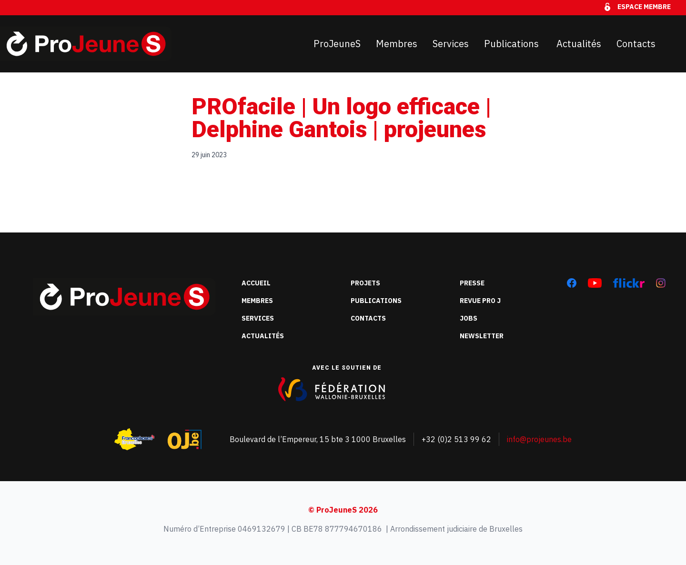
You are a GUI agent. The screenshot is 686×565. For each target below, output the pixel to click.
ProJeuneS (337, 43)
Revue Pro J (480, 300)
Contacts (636, 43)
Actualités (578, 43)
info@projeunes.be (539, 439)
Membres (396, 43)
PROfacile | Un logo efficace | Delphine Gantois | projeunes (341, 118)
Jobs (468, 318)
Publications (512, 43)
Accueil (256, 283)
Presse (472, 283)
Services (451, 43)
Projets (365, 283)
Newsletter (482, 336)
